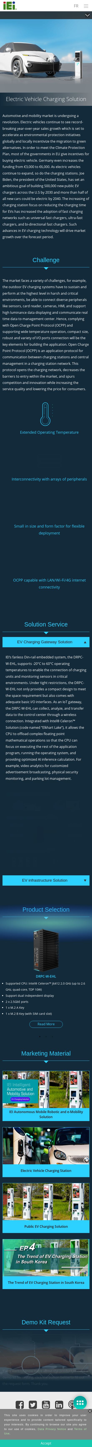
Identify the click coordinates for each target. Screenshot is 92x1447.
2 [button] (46, 1037)
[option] (46, 980)
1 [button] (40, 1037)
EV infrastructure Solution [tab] (54, 880)
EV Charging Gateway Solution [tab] (51, 642)
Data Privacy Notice (52, 1429)
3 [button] (52, 1037)
